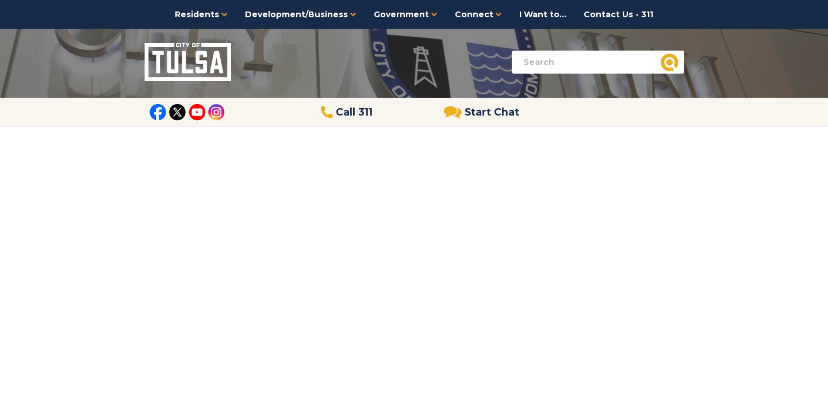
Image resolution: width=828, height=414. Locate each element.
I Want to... (542, 14)
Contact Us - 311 (618, 14)
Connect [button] (478, 14)
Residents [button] (201, 14)
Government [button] (406, 14)
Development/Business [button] (300, 14)
